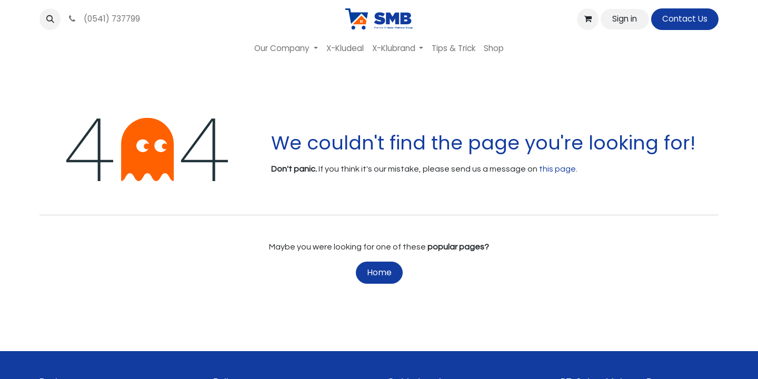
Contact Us (684, 18)
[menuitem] (286, 48)
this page (557, 169)
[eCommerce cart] (587, 18)
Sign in (624, 18)
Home (379, 272)
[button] (50, 18)
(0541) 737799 (103, 18)
